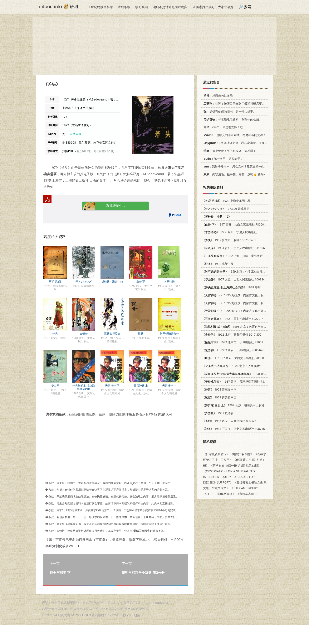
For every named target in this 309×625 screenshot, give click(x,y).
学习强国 (141, 7)
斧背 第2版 (55, 281)
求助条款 (124, 7)
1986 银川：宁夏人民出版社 (229, 232)
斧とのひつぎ (83, 281)
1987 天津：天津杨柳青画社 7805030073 (239, 381)
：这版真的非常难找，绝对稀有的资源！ (234, 135)
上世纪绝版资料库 (100, 7)
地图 (137, 615)
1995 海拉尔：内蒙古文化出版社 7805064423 (243, 295)
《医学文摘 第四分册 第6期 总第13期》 (235, 466)
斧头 (55, 333)
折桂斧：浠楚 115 (112, 281)
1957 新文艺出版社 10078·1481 (229, 240)
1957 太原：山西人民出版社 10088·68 (234, 279)
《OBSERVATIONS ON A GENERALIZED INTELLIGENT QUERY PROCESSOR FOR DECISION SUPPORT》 (229, 476)
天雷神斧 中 (169, 385)
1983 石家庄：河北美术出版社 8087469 (234, 429)
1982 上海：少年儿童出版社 (232, 256)
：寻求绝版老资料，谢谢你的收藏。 (232, 119)
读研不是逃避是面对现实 (170, 7)
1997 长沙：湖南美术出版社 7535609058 (242, 405)
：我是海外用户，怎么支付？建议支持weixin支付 (237, 166)
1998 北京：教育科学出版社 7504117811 (244, 327)
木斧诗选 (169, 281)
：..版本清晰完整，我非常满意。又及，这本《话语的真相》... (249, 143)
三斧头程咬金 (112, 333)
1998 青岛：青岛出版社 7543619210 (251, 374)
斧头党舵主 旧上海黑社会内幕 (83, 387)
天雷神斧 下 (112, 385)
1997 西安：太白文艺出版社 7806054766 (237, 224)
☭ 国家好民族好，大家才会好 (213, 7)
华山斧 (55, 385)
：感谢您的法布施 (217, 96)
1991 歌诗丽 (218, 413)
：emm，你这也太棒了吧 (222, 127)
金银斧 (84, 333)
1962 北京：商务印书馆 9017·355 (231, 334)
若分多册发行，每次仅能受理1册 (95, 151)
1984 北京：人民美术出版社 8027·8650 (243, 366)
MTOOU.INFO (81, 615)
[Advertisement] (154, 46)
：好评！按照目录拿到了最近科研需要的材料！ (238, 103)
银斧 (140, 333)
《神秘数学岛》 (225, 494)
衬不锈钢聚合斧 (169, 333)
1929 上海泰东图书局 (226, 201)
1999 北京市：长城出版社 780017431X (236, 342)
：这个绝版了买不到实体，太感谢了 (229, 151)
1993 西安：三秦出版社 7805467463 (235, 350)
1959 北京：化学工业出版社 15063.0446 (242, 271)
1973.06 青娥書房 (225, 209)
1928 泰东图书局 (219, 389)
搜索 (247, 6)
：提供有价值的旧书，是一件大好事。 (229, 111)
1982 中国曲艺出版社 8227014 (233, 319)
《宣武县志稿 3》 (247, 494)
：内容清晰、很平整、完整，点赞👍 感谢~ (233, 174)
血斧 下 (140, 281)
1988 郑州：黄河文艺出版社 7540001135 (251, 287)
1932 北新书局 (218, 264)
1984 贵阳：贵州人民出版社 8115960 (234, 248)
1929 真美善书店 (219, 397)
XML (130, 615)
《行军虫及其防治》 (216, 454)
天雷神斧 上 (141, 385)
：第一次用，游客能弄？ (222, 159)
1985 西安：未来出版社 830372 (229, 421)
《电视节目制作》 (242, 454)
